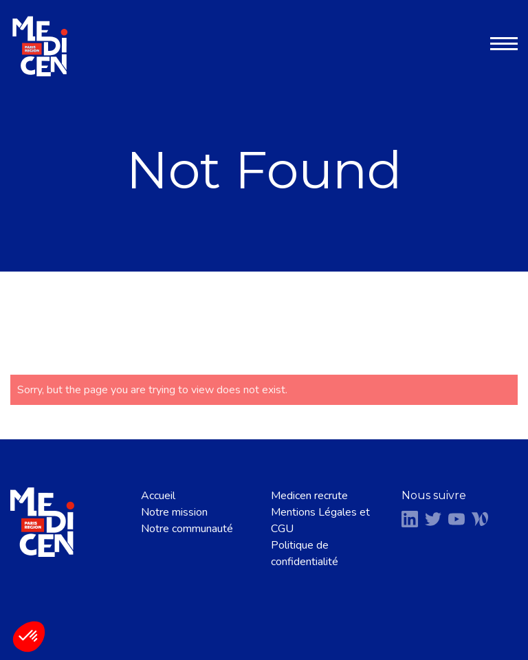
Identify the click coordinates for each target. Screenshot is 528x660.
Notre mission (174, 512)
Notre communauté (187, 528)
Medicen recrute (309, 495)
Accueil (158, 495)
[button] (28, 636)
